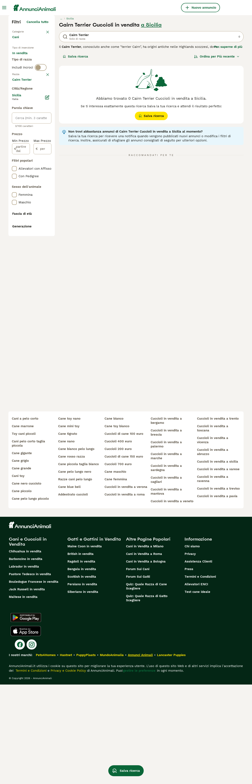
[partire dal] (21, 271)
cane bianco (114, 518)
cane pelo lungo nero (74, 571)
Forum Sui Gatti (138, 676)
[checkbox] (14, 128)
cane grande (21, 568)
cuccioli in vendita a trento (218, 518)
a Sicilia (151, 25)
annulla (42, 106)
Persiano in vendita (82, 684)
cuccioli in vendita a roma (125, 594)
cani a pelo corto (25, 518)
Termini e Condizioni (200, 676)
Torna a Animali (24, 31)
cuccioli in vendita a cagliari (166, 579)
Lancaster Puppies (171, 754)
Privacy (190, 653)
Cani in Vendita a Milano (145, 646)
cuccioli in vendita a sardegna (166, 567)
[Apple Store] (26, 730)
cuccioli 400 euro (118, 541)
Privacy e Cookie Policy (68, 770)
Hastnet (66, 754)
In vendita (23, 61)
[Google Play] (26, 717)
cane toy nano (69, 518)
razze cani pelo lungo (75, 579)
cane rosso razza (71, 556)
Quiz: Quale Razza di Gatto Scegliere (147, 698)
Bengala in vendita (81, 668)
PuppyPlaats (86, 754)
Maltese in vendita (23, 696)
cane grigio (20, 560)
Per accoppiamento (31, 81)
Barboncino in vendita (25, 658)
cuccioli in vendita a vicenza (212, 540)
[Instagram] (32, 744)
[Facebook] (20, 744)
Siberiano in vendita (82, 691)
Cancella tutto (37, 22)
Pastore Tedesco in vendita (30, 673)
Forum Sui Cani (137, 668)
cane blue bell (69, 586)
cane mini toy (68, 526)
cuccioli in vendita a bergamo (166, 520)
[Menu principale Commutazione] (4, 7)
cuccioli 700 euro (118, 563)
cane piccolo (22, 590)
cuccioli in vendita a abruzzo (212, 551)
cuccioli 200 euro (118, 548)
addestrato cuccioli (73, 594)
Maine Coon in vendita (84, 646)
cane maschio (115, 571)
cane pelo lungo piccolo (30, 598)
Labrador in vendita (24, 666)
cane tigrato (67, 533)
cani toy (18, 575)
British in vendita (80, 653)
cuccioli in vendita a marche (166, 556)
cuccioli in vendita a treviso (218, 588)
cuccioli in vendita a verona (126, 586)
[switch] (41, 97)
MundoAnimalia (112, 754)
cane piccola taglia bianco (78, 563)
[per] (42, 271)
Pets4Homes (46, 754)
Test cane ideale (197, 691)
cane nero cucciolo (26, 583)
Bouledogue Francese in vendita (33, 681)
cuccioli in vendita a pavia (217, 595)
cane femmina (116, 579)
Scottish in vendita (81, 676)
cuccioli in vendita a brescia (166, 532)
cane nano (66, 541)
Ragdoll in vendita (81, 661)
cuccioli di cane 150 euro (124, 556)
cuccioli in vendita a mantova (166, 591)
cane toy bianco (117, 526)
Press (189, 668)
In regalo (22, 71)
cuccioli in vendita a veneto (172, 601)
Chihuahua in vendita (25, 651)
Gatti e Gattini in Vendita (94, 638)
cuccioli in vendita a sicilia (217, 561)
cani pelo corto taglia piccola (28, 543)
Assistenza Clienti (198, 661)
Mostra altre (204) (37, 203)
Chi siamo (192, 646)
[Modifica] (47, 220)
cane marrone (23, 526)
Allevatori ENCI (196, 684)
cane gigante (22, 552)
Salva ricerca (75, 56)
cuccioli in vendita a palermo (166, 544)
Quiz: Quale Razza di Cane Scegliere (146, 686)
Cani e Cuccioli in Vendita (28, 641)
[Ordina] (217, 56)
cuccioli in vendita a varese (218, 569)
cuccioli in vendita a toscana (212, 528)
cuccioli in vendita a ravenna (212, 578)
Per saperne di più (228, 47)
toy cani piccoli (24, 533)
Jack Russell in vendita (27, 689)
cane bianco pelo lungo (76, 548)
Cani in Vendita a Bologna (146, 661)
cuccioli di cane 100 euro (124, 533)
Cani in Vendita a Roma (144, 653)
